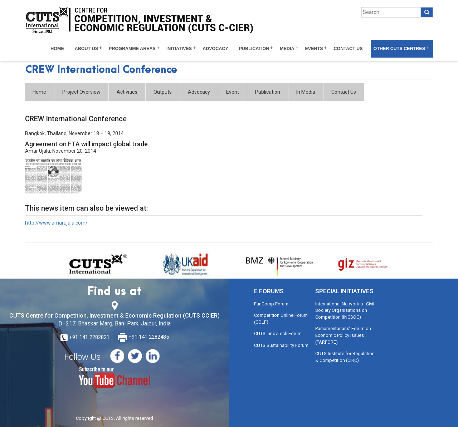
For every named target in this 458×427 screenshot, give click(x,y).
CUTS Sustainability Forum (281, 345)
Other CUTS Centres (399, 48)
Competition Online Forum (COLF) (281, 319)
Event (232, 92)
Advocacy (215, 48)
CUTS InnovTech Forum (278, 333)
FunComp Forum (271, 303)
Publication (254, 48)
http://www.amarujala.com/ (56, 223)
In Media (305, 92)
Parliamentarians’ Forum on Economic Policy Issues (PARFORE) (343, 335)
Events (314, 48)
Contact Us (348, 48)
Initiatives (179, 48)
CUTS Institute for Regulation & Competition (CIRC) (345, 357)
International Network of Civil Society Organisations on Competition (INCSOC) (344, 310)
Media (287, 48)
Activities (127, 92)
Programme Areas (132, 48)
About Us (86, 48)
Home (57, 48)
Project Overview (81, 92)
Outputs (163, 92)
